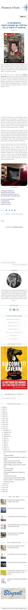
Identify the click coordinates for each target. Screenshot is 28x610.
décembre (6, 430)
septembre (6, 436)
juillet (5, 440)
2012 (3, 428)
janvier (5, 483)
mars (5, 448)
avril (5, 446)
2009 (3, 489)
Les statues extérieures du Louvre (15, 508)
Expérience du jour (13, 325)
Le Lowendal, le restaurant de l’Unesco (17, 516)
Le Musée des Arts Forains (10, 476)
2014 (3, 424)
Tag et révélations (8, 470)
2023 (3, 411)
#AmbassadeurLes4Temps (13, 319)
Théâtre (7, 214)
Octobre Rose (13, 335)
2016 (3, 420)
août (5, 438)
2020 (3, 413)
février (5, 449)
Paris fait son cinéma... (9, 481)
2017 (3, 418)
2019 (3, 415)
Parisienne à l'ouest (10, 608)
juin (5, 442)
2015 (3, 422)
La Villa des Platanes (8, 455)
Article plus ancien (19, 264)
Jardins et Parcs (12, 329)
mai (5, 444)
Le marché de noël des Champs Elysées (16, 562)
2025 (3, 409)
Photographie (13, 338)
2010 (3, 487)
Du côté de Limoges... (9, 468)
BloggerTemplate (22, 608)
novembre (6, 432)
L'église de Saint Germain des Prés (12, 461)
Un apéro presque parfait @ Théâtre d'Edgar (14, 478)
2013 (3, 426)
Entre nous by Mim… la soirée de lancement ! (14, 479)
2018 (3, 417)
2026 (3, 407)
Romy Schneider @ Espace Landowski (13, 463)
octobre (6, 434)
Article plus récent (8, 262)
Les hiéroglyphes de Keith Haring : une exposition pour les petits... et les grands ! (17, 572)
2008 (3, 491)
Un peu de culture (17, 214)
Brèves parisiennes (13, 322)
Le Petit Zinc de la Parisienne (12, 332)
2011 (3, 485)
